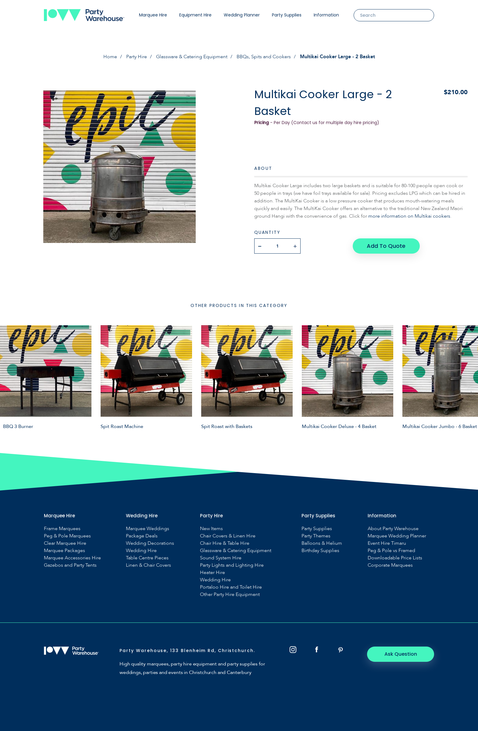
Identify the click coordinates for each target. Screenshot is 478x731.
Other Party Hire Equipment (230, 594)
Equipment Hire (195, 15)
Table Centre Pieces (147, 558)
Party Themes (315, 536)
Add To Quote (386, 246)
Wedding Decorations (150, 543)
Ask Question (400, 654)
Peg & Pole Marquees (67, 536)
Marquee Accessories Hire (72, 558)
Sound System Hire (220, 558)
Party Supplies (286, 15)
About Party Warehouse (393, 529)
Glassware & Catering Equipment (191, 56)
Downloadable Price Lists (395, 558)
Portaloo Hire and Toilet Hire (231, 587)
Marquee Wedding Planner (397, 536)
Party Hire (136, 56)
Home (110, 56)
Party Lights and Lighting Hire (232, 565)
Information (326, 15)
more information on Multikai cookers (409, 216)
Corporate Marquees (390, 565)
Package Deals (142, 536)
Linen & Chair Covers (148, 565)
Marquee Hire (153, 15)
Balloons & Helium (321, 543)
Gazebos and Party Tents (70, 565)
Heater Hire (212, 573)
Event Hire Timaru (387, 543)
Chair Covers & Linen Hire (227, 536)
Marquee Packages (64, 551)
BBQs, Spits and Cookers (264, 56)
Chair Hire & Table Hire (224, 543)
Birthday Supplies (320, 551)
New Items (211, 529)
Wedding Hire (141, 551)
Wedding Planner (242, 15)
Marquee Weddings (147, 529)
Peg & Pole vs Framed (391, 551)
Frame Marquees (62, 529)
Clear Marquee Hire (65, 543)
